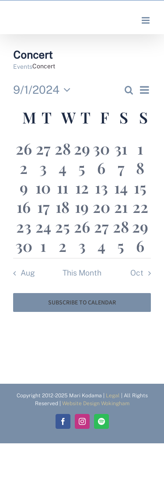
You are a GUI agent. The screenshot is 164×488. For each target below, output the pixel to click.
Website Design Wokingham (95, 403)
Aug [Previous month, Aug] (28, 272)
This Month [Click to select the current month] (82, 272)
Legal (113, 396)
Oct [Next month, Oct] (136, 272)
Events (22, 66)
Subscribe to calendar (82, 302)
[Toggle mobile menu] (146, 20)
